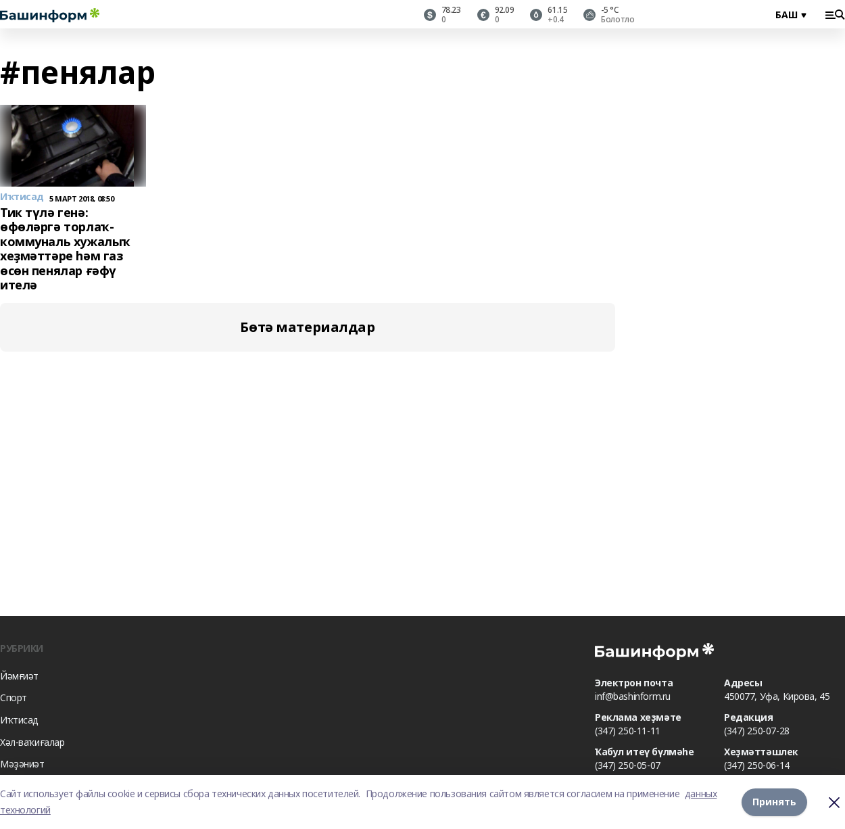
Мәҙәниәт (22, 763)
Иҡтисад (19, 719)
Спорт (13, 697)
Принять (774, 801)
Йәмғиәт (19, 675)
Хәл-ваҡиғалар (32, 742)
